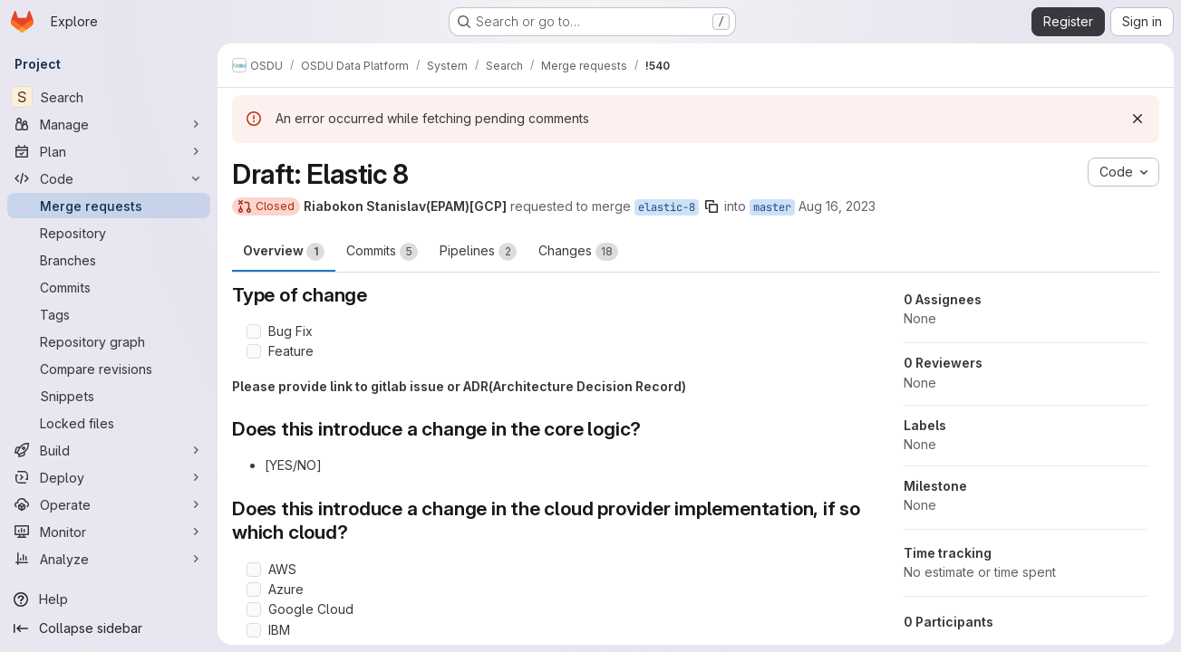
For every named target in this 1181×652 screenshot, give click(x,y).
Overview (283, 252)
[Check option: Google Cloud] (254, 609)
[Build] (108, 450)
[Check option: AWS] (254, 569)
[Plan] (108, 151)
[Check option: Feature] (254, 351)
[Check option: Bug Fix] (254, 331)
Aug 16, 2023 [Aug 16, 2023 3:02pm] (837, 206)
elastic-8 (666, 207)
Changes (578, 252)
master (772, 207)
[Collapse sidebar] (108, 628)
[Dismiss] (1137, 118)
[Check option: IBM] (254, 630)
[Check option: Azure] (254, 589)
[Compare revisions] (108, 368)
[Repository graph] (108, 341)
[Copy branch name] (711, 206)
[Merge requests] (108, 205)
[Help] (108, 599)
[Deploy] (108, 477)
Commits (382, 252)
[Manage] (108, 124)
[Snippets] (108, 395)
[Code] (108, 178)
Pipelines (478, 252)
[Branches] (108, 260)
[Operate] (108, 504)
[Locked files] (108, 423)
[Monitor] (108, 531)
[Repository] (108, 232)
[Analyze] (108, 558)
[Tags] (108, 314)
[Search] (108, 97)
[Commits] (108, 287)
